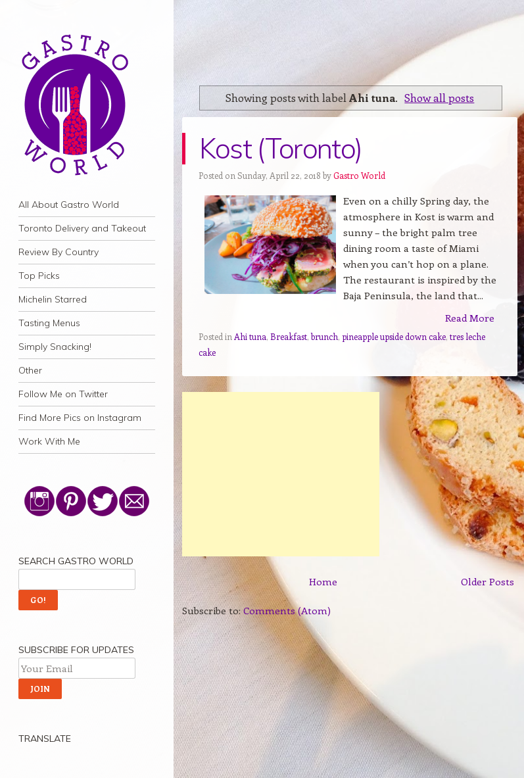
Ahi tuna (250, 336)
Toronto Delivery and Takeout (82, 228)
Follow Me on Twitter (63, 394)
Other (30, 370)
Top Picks (39, 275)
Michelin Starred (52, 299)
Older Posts (487, 581)
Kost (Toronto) (280, 148)
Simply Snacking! (54, 347)
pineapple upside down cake (394, 336)
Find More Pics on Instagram (79, 418)
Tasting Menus (49, 323)
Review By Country (58, 252)
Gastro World (359, 175)
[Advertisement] (280, 474)
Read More (469, 317)
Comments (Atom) (287, 610)
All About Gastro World (68, 204)
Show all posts (439, 97)
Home (323, 581)
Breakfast (288, 336)
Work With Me (49, 441)
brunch (324, 336)
